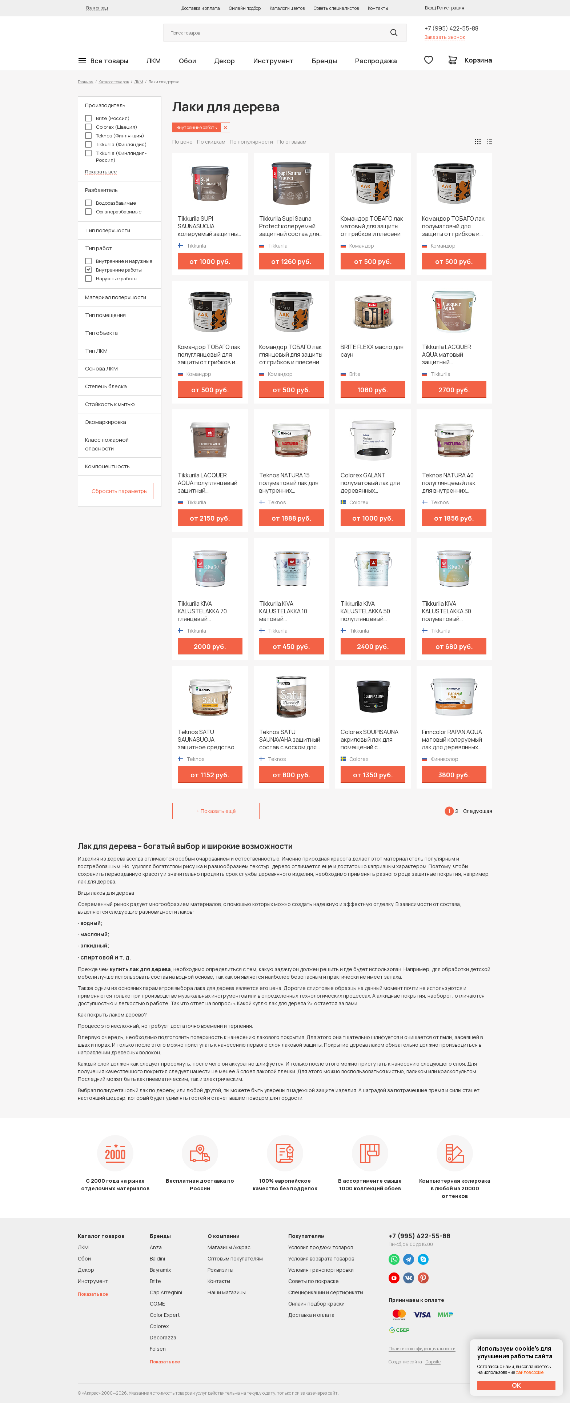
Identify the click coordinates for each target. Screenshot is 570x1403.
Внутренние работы (113, 269)
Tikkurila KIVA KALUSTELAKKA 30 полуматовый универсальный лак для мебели (449, 611)
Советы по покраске (313, 1281)
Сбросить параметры (120, 491)
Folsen (158, 1348)
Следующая (477, 810)
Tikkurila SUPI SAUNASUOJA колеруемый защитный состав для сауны (209, 226)
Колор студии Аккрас (112, 33)
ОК (516, 1385)
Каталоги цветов (287, 8)
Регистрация (450, 8)
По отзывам (291, 141)
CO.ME (157, 1303)
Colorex (159, 1326)
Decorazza (163, 1337)
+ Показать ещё (216, 810)
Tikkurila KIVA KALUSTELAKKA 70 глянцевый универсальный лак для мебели (205, 611)
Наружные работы (111, 278)
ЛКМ (153, 60)
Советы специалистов (336, 8)
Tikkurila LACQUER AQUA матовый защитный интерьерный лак (446, 354)
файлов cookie (529, 1372)
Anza (156, 1247)
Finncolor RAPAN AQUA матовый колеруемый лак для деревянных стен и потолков (452, 739)
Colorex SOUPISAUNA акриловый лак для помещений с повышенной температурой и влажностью (369, 739)
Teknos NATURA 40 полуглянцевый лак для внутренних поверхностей (448, 483)
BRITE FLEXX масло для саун (372, 350)
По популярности (251, 141)
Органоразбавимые (113, 211)
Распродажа (376, 60)
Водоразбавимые (110, 203)
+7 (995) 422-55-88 (451, 28)
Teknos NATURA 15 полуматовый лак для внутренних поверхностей (288, 483)
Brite (155, 1281)
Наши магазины (227, 1292)
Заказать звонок (445, 36)
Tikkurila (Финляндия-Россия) (115, 156)
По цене (182, 141)
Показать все (101, 172)
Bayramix (160, 1269)
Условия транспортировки (321, 1269)
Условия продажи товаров (320, 1247)
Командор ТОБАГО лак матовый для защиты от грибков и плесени (372, 226)
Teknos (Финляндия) (114, 135)
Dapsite (433, 1362)
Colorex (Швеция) (111, 127)
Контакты (378, 8)
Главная (85, 81)
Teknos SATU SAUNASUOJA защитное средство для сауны (206, 739)
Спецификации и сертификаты (325, 1292)
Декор (224, 60)
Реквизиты (220, 1269)
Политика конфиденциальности (422, 1349)
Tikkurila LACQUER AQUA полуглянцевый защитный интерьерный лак (207, 483)
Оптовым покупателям (235, 1258)
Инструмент (273, 60)
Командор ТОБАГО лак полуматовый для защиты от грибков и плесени (453, 226)
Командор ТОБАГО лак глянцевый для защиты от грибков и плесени (290, 354)
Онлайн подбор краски (316, 1303)
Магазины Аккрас (229, 1247)
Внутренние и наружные (118, 261)
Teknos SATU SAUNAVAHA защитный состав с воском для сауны (289, 739)
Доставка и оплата (200, 8)
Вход (429, 8)
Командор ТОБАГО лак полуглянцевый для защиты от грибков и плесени (209, 354)
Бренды (324, 60)
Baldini (157, 1258)
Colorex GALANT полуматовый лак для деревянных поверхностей (370, 483)
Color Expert (165, 1314)
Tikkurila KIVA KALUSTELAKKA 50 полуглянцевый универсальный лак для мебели (367, 611)
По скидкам (211, 141)
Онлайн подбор (245, 8)
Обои (187, 60)
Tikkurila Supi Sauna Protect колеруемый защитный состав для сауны (289, 226)
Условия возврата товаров (321, 1258)
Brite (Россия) (107, 118)
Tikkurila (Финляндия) (116, 144)
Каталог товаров (114, 81)
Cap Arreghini (166, 1292)
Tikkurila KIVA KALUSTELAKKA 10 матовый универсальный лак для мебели (286, 611)
